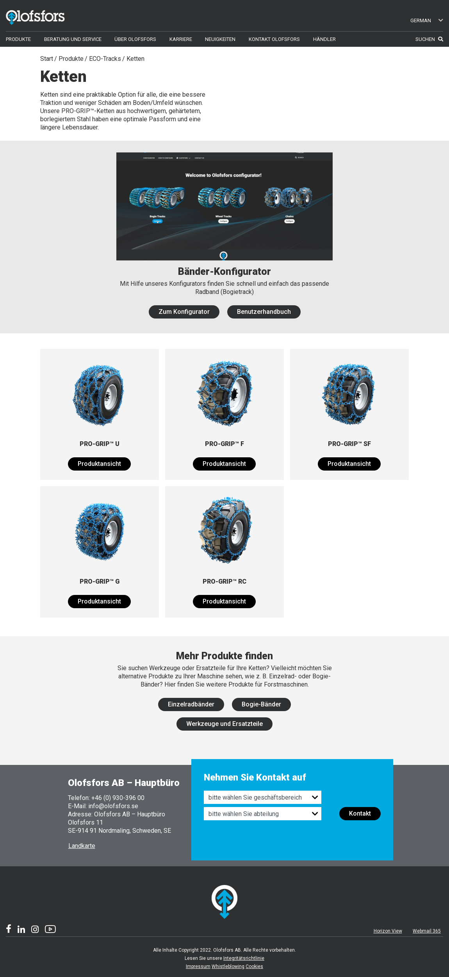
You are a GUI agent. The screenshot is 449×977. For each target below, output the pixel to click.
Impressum (198, 966)
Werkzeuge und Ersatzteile (224, 723)
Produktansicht (99, 463)
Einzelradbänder (191, 704)
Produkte (71, 58)
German (427, 20)
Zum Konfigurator (184, 311)
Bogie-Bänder (261, 704)
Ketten (135, 58)
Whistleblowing (228, 966)
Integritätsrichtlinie (243, 958)
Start (46, 58)
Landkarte (81, 846)
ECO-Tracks (105, 58)
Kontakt (360, 813)
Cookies (254, 966)
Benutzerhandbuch (264, 311)
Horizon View (388, 931)
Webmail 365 (427, 931)
